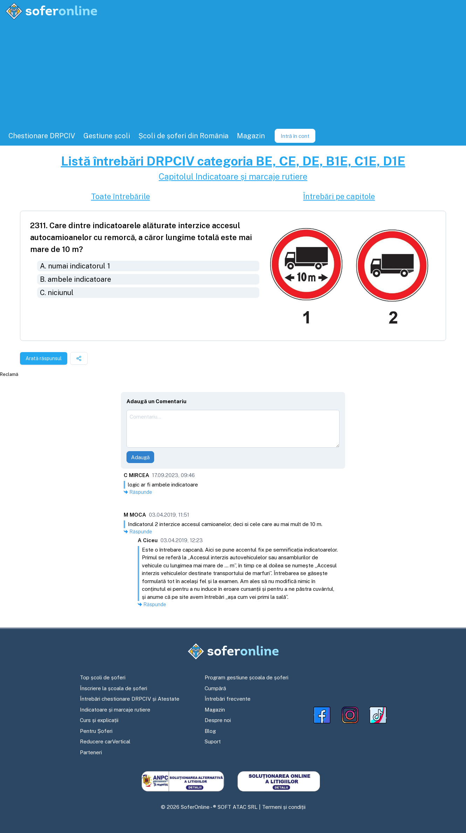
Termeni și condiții (284, 807)
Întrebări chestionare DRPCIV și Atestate (129, 699)
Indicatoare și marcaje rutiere (115, 710)
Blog (210, 731)
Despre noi (218, 720)
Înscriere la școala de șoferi (113, 688)
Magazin (215, 710)
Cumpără (215, 688)
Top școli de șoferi (102, 677)
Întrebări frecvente (228, 699)
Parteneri (91, 752)
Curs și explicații (99, 720)
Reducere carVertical (105, 741)
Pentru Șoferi (96, 731)
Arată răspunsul (44, 358)
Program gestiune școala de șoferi (246, 677)
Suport (213, 741)
